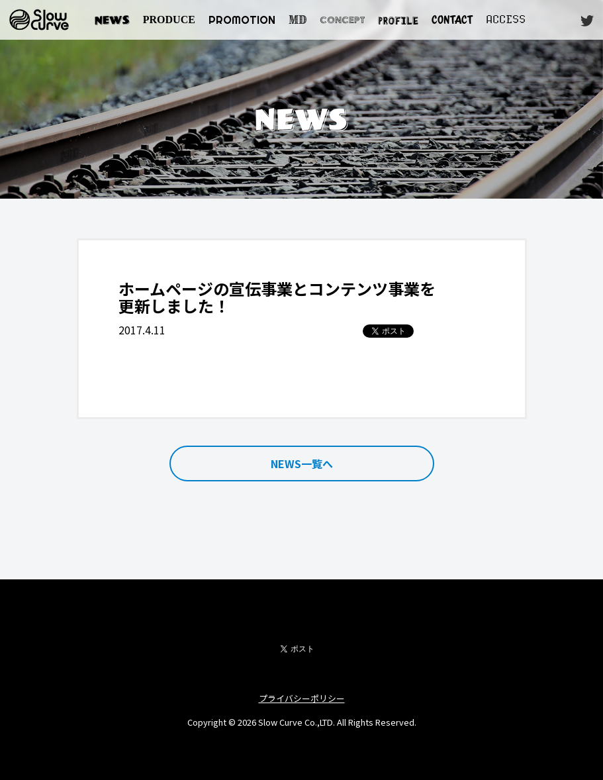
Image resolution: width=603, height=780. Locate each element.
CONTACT (452, 19)
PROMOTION (242, 19)
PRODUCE (169, 19)
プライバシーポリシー (302, 698)
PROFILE (398, 19)
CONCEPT (342, 20)
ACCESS (506, 19)
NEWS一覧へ (302, 463)
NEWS (112, 19)
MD (297, 20)
